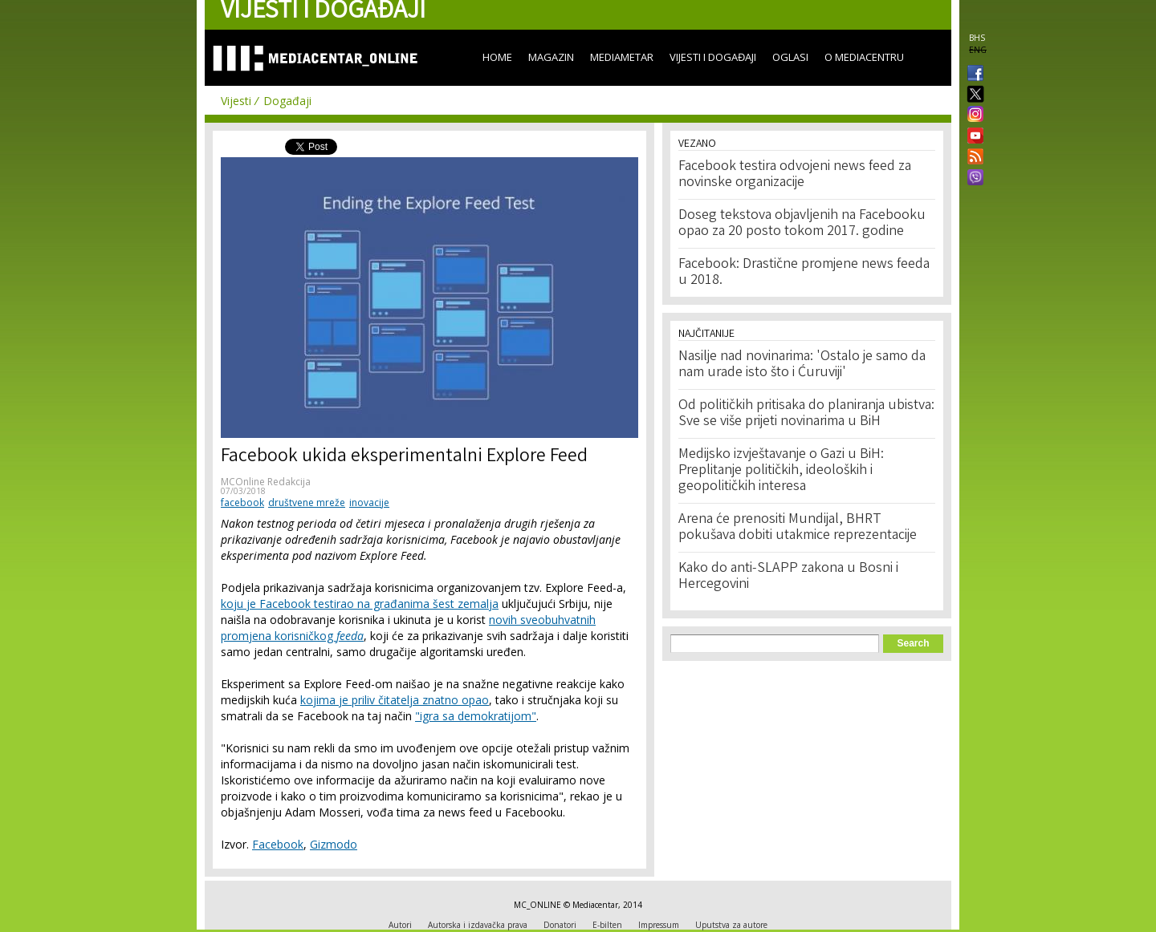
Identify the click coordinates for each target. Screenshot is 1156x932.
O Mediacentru (864, 57)
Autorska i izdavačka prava (477, 924)
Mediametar (621, 57)
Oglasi (790, 57)
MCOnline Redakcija (266, 481)
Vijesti (236, 100)
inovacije (369, 502)
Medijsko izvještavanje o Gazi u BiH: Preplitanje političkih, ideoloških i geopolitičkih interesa (781, 470)
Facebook (277, 844)
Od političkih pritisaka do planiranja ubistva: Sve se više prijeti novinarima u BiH (806, 413)
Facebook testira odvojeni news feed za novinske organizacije (794, 174)
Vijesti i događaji (713, 57)
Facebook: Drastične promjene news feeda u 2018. (804, 272)
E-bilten (607, 924)
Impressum (658, 924)
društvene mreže (306, 502)
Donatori (559, 924)
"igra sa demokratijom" (475, 715)
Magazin (551, 57)
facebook (242, 502)
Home (497, 57)
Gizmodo (333, 844)
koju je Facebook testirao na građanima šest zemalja (360, 603)
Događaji (287, 100)
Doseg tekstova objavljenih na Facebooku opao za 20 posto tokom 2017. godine (802, 223)
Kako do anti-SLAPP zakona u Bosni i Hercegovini (788, 576)
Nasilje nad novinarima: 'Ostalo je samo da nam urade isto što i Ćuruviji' (802, 364)
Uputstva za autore (731, 924)
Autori (400, 924)
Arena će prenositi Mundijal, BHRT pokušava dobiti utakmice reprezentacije (797, 527)
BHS (977, 37)
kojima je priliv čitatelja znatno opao (394, 699)
